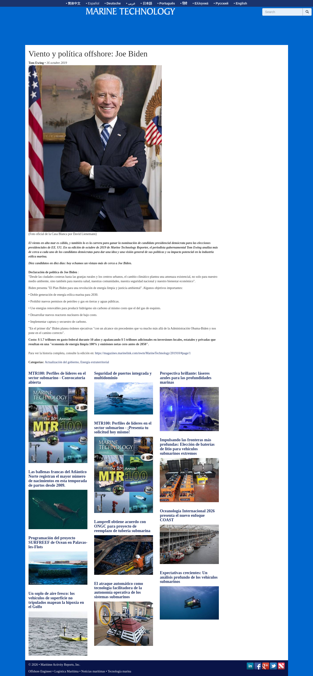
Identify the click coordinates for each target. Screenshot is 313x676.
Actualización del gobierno (62, 362)
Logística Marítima (66, 671)
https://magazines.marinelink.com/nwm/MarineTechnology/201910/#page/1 (143, 353)
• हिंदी (183, 3)
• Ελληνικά (200, 3)
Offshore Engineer (40, 671)
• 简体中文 (73, 3)
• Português (166, 3)
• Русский (221, 3)
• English (240, 3)
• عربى (130, 3)
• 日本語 (146, 3)
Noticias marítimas (93, 671)
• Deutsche (112, 3)
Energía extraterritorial (94, 362)
